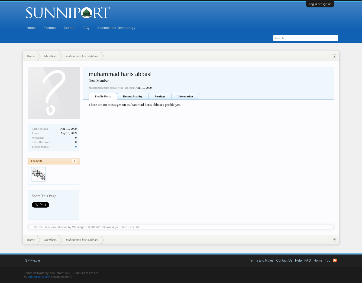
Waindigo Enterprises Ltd (122, 227)
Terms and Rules (261, 260)
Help (298, 260)
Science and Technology (116, 28)
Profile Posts (103, 96)
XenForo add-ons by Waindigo (64, 227)
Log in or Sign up (320, 4)
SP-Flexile (32, 260)
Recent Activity (133, 96)
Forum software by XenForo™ (61, 273)
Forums (50, 28)
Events (69, 28)
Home (31, 28)
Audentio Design (39, 276)
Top (327, 260)
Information (185, 96)
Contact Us (284, 260)
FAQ (86, 28)
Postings (160, 96)
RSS (335, 260)
